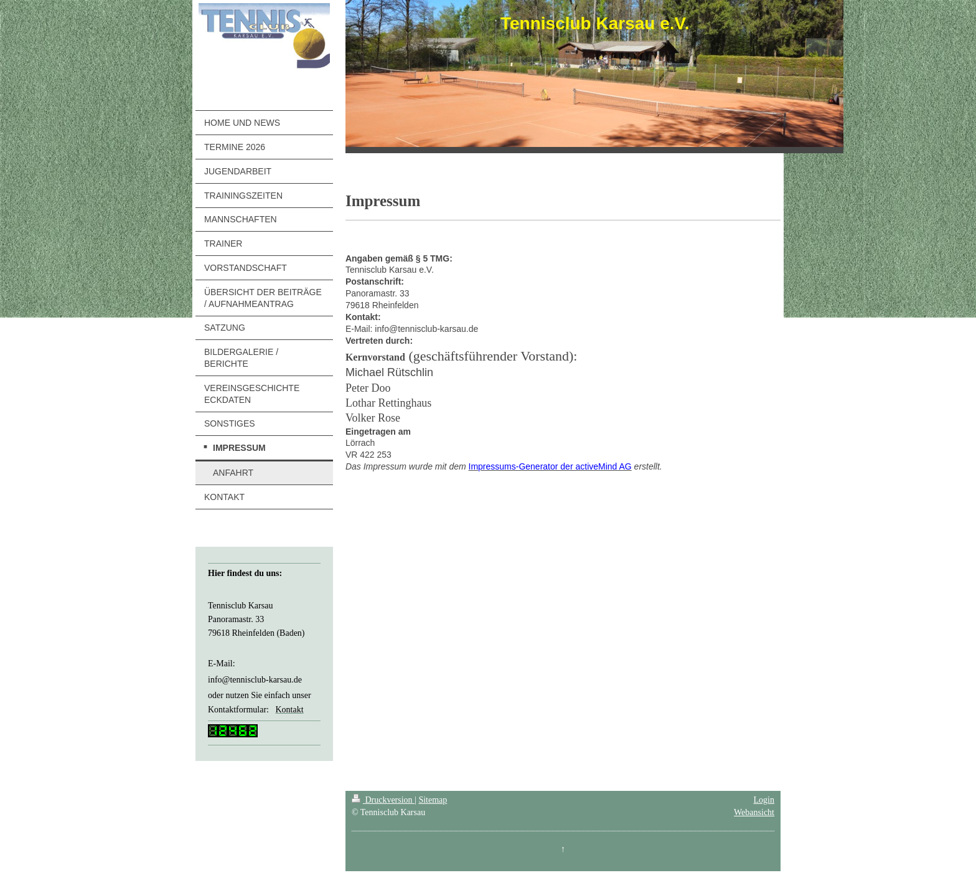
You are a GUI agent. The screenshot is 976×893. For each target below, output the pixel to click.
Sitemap (432, 800)
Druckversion (383, 800)
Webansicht (754, 812)
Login (764, 800)
